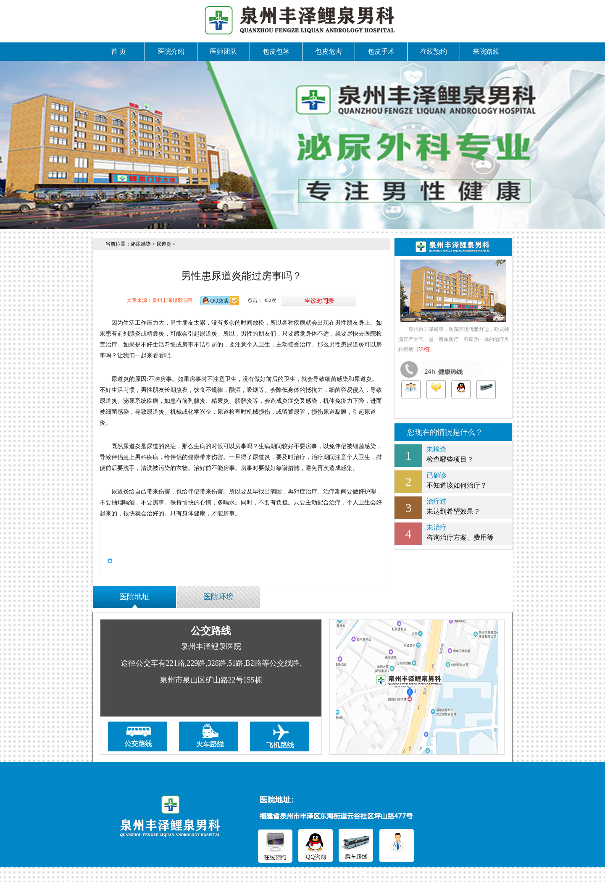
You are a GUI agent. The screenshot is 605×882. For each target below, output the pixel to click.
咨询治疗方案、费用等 (453, 531)
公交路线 (211, 630)
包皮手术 (381, 51)
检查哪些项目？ (453, 453)
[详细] (424, 349)
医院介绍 (171, 51)
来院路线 (486, 51)
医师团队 (223, 51)
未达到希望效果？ (453, 505)
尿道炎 (163, 244)
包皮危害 (328, 51)
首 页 (118, 51)
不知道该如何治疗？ (453, 479)
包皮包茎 (276, 51)
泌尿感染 (141, 244)
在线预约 (433, 51)
